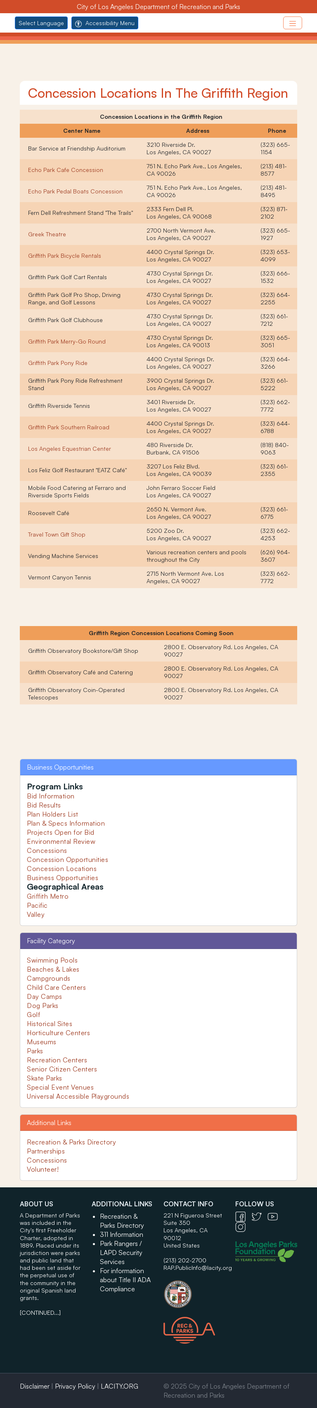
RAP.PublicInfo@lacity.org (197, 1267)
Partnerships (46, 1151)
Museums (42, 1042)
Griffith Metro (48, 896)
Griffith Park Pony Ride (58, 362)
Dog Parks (43, 1005)
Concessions (47, 850)
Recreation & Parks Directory (71, 1142)
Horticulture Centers (58, 1033)
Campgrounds (49, 978)
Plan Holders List (52, 814)
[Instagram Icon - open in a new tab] (242, 1226)
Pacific (37, 905)
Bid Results (44, 805)
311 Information (121, 1234)
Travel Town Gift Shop (56, 534)
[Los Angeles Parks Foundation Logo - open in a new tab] (268, 1251)
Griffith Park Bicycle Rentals (64, 255)
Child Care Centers (56, 987)
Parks (35, 1051)
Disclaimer (35, 1386)
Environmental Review (61, 841)
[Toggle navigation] (292, 22)
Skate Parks (44, 1078)
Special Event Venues (60, 1087)
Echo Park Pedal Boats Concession (75, 191)
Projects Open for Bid (61, 832)
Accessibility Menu (105, 22)
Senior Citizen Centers (62, 1069)
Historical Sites (49, 1024)
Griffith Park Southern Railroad (68, 427)
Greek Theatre (47, 234)
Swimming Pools (52, 960)
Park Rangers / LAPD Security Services (121, 1252)
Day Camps (44, 996)
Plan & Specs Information (66, 823)
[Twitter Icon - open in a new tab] (259, 1216)
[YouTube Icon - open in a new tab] (274, 1216)
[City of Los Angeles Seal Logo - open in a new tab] (194, 1290)
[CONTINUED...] (40, 1312)
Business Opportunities (62, 878)
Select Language (41, 22)
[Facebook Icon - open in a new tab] (243, 1216)
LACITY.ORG (119, 1386)
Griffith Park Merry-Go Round (67, 341)
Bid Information (51, 796)
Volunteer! (43, 1169)
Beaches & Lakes (53, 969)
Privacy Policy (75, 1386)
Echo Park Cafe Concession (65, 169)
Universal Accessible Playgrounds (78, 1096)
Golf (33, 1014)
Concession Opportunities (67, 859)
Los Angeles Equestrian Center (69, 448)
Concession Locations (62, 868)
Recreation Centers (57, 1060)
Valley (36, 914)
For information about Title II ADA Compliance (125, 1280)
